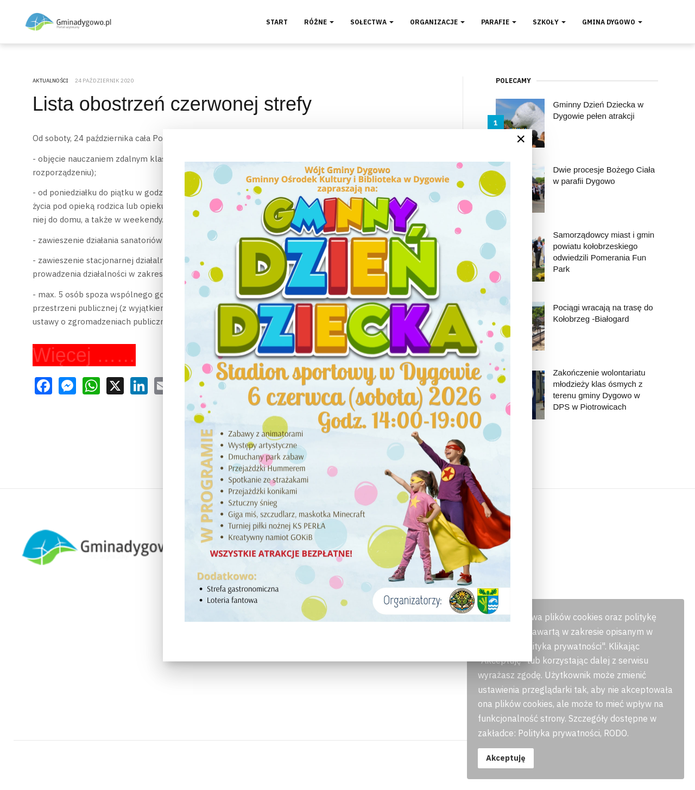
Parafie (498, 22)
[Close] (520, 139)
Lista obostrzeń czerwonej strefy (172, 104)
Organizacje (437, 22)
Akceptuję (506, 758)
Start (277, 22)
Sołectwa (372, 22)
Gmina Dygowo (612, 22)
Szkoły (549, 22)
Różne (319, 22)
